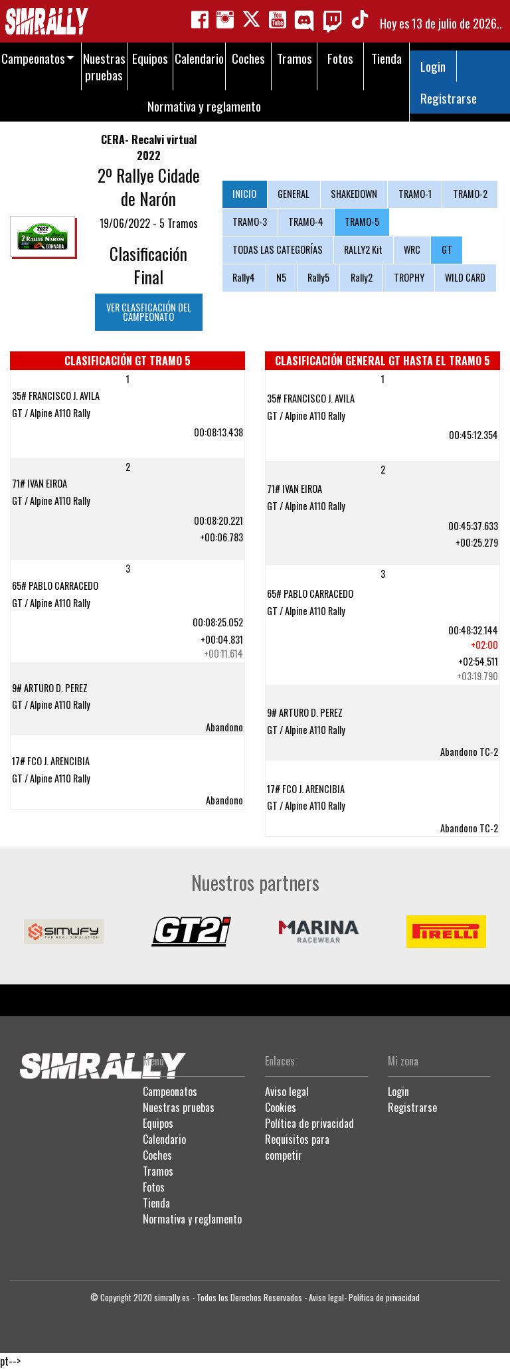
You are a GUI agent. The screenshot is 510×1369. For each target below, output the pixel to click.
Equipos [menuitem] (150, 58)
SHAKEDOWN (354, 194)
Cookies (280, 1107)
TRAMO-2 (470, 194)
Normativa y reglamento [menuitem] (204, 106)
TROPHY (409, 277)
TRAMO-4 (305, 221)
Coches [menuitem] (248, 58)
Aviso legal (287, 1091)
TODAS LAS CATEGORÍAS (277, 249)
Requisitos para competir (297, 1147)
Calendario (164, 1139)
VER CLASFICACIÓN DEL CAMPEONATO (148, 311)
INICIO (244, 194)
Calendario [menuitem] (199, 58)
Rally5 (318, 277)
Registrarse (448, 98)
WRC (412, 249)
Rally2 (362, 277)
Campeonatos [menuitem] (33, 58)
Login (433, 66)
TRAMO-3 (249, 221)
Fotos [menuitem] (340, 58)
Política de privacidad (309, 1123)
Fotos (154, 1187)
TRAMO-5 (362, 221)
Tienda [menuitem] (386, 58)
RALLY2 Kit (363, 249)
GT (447, 249)
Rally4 (243, 277)
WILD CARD (465, 277)
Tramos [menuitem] (294, 58)
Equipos (158, 1123)
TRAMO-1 (415, 194)
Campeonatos (170, 1091)
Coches (157, 1155)
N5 (281, 277)
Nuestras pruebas (178, 1107)
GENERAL (293, 194)
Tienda (156, 1203)
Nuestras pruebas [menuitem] (104, 66)
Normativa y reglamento (192, 1219)
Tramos (158, 1171)
